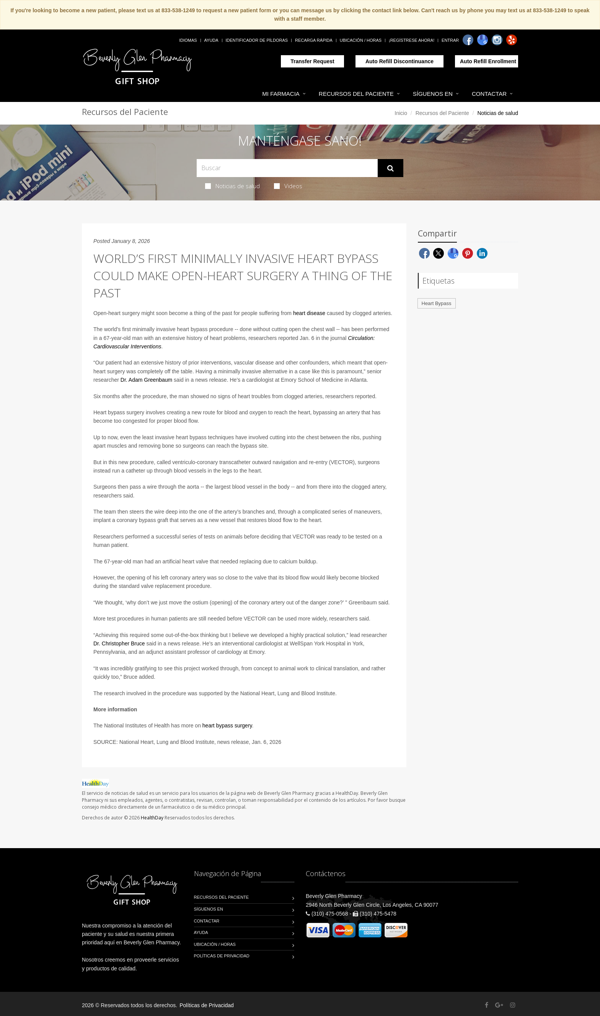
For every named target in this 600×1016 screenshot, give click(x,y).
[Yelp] (511, 39)
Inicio (401, 113)
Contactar (489, 93)
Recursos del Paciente (356, 93)
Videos (288, 186)
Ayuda (211, 40)
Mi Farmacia (281, 93)
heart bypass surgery (227, 725)
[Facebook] (468, 39)
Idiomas (188, 40)
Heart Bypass (437, 303)
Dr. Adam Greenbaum (146, 380)
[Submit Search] (390, 168)
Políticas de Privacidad (221, 956)
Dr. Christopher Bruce (119, 643)
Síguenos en (433, 93)
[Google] (482, 39)
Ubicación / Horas (361, 40)
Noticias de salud (232, 186)
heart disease (309, 313)
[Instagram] (497, 39)
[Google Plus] (499, 1005)
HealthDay (152, 817)
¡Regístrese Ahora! (411, 40)
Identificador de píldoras (257, 40)
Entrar (450, 40)
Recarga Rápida (314, 40)
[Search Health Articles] (287, 168)
